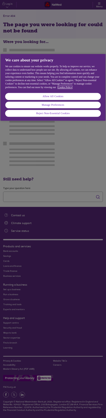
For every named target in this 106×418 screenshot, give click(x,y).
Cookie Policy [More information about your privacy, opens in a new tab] (65, 87)
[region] (52, 87)
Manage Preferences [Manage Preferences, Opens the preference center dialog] (53, 105)
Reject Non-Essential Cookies (53, 113)
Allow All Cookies (53, 96)
